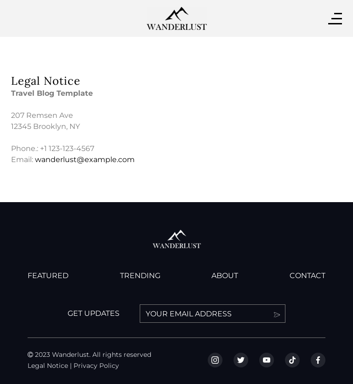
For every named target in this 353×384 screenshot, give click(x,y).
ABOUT (224, 275)
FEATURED (48, 275)
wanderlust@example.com (85, 159)
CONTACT (307, 275)
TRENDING (140, 275)
